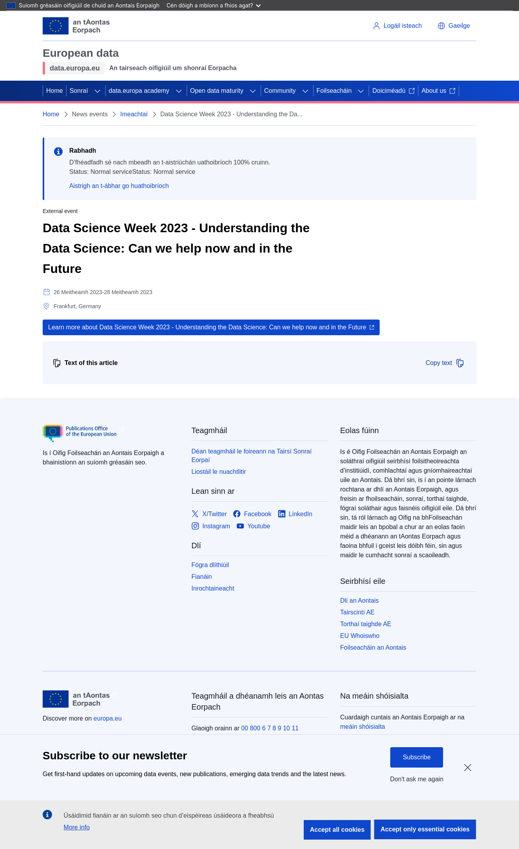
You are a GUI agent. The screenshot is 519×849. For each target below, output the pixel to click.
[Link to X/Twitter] (209, 513)
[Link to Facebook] (252, 513)
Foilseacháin (334, 90)
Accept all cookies (337, 829)
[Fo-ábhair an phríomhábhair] (97, 91)
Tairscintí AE (357, 612)
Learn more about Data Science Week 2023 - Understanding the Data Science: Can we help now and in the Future (207, 327)
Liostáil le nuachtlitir (218, 471)
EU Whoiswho (359, 635)
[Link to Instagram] (210, 526)
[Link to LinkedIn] (295, 513)
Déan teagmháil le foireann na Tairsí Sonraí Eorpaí (251, 455)
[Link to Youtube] (253, 526)
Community (280, 90)
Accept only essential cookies (425, 829)
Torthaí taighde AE (365, 624)
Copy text (445, 363)
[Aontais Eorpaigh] (76, 25)
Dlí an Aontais (359, 600)
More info (77, 827)
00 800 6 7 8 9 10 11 (270, 728)
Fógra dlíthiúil (210, 565)
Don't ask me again (416, 779)
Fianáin (201, 576)
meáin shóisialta (362, 726)
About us (439, 90)
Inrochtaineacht (212, 588)
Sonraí (79, 90)
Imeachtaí (134, 114)
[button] (453, 25)
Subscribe (417, 757)
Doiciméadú (393, 90)
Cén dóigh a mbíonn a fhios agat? (213, 5)
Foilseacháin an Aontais (373, 647)
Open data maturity (216, 90)
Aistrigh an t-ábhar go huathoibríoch (119, 185)
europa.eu (108, 718)
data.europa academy (139, 90)
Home (54, 90)
